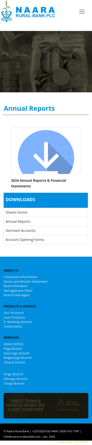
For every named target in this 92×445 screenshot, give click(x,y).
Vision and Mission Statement (26, 281)
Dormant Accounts (21, 230)
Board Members (16, 286)
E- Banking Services (18, 322)
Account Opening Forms (25, 239)
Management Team (18, 290)
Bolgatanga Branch (18, 357)
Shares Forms (16, 212)
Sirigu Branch (14, 374)
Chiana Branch (14, 362)
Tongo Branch (14, 383)
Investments (13, 326)
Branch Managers (17, 295)
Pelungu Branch (15, 378)
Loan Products (14, 317)
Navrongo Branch (17, 353)
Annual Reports (18, 221)
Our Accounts (14, 312)
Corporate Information (20, 277)
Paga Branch (13, 348)
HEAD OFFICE (13, 344)
